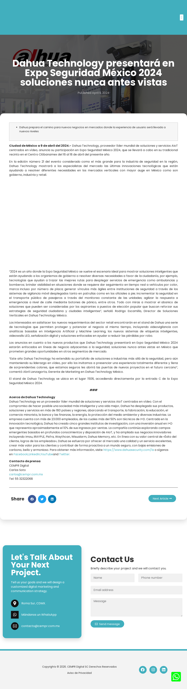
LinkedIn (34, 454)
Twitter (64, 454)
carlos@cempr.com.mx (26, 474)
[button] (181, 17)
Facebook (21, 454)
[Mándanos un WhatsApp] (15, 615)
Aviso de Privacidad (79, 673)
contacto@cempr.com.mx (40, 626)
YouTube (47, 454)
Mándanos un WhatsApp (39, 615)
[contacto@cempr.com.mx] (15, 626)
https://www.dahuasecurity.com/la (128, 450)
